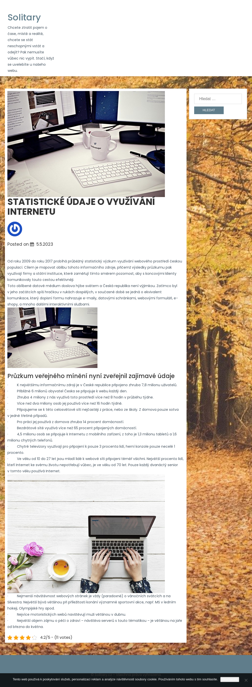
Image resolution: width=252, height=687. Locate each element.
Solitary (24, 17)
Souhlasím (229, 679)
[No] (245, 680)
